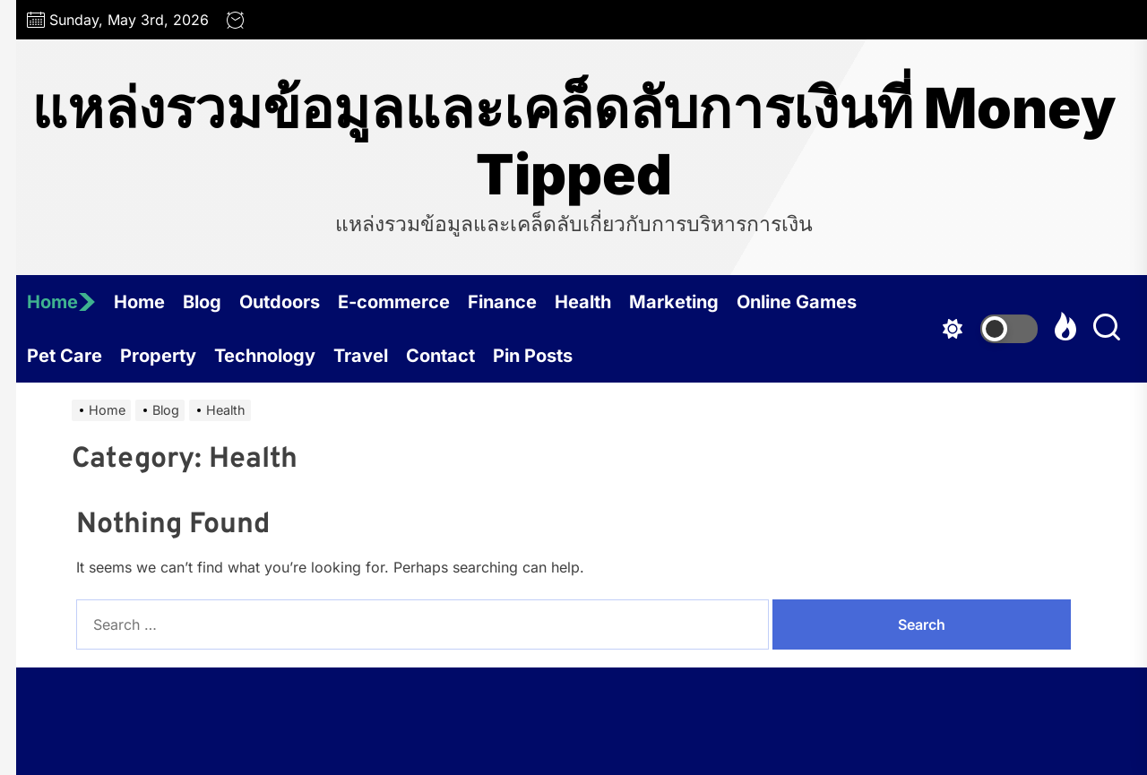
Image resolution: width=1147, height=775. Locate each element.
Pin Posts (533, 355)
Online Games (797, 302)
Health (583, 302)
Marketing (674, 302)
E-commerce (394, 302)
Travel (360, 355)
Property (158, 355)
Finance (502, 302)
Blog (202, 302)
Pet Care (64, 355)
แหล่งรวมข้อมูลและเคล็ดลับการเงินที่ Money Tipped (573, 141)
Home (61, 302)
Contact (440, 355)
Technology (264, 355)
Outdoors (279, 302)
